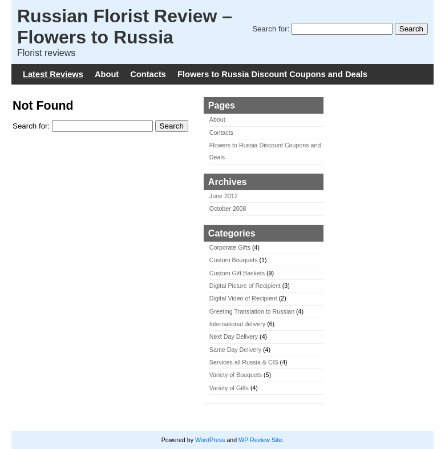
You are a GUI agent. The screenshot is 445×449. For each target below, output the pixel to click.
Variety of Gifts (229, 387)
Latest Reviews (53, 74)
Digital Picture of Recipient (245, 285)
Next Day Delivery (233, 336)
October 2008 (227, 208)
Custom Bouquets (233, 259)
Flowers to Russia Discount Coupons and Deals (272, 74)
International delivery (237, 323)
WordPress (210, 439)
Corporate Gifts (229, 247)
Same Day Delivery (235, 349)
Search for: (270, 29)
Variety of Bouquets (235, 374)
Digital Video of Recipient (243, 298)
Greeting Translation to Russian (251, 311)
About (107, 74)
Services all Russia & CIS (243, 362)
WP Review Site (260, 439)
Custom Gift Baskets (237, 273)
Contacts (148, 74)
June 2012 (223, 196)
